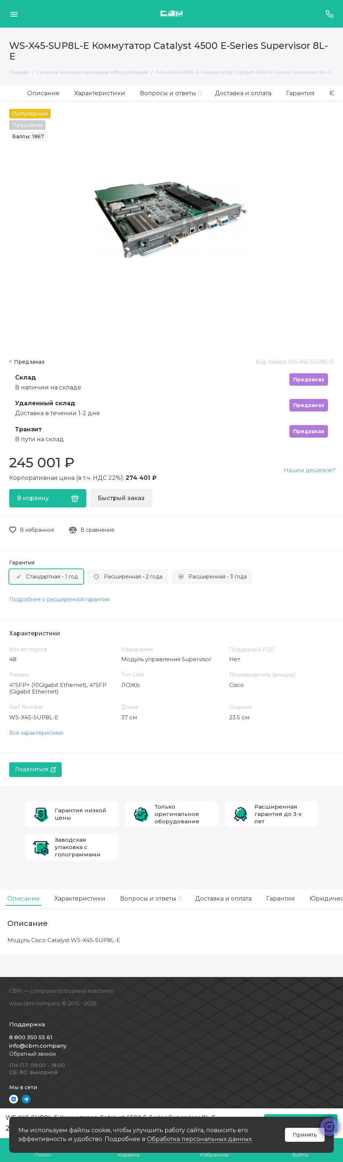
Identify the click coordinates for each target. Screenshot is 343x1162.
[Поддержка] (329, 14)
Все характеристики (36, 733)
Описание (43, 93)
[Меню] (14, 14)
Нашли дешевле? (310, 470)
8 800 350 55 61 (31, 1037)
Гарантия (300, 93)
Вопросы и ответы (171, 93)
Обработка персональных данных (199, 1139)
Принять (305, 1134)
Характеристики (99, 93)
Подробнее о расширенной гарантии (59, 599)
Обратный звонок (32, 1054)
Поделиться (35, 769)
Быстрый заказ (121, 498)
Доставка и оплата (243, 93)
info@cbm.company (37, 1045)
